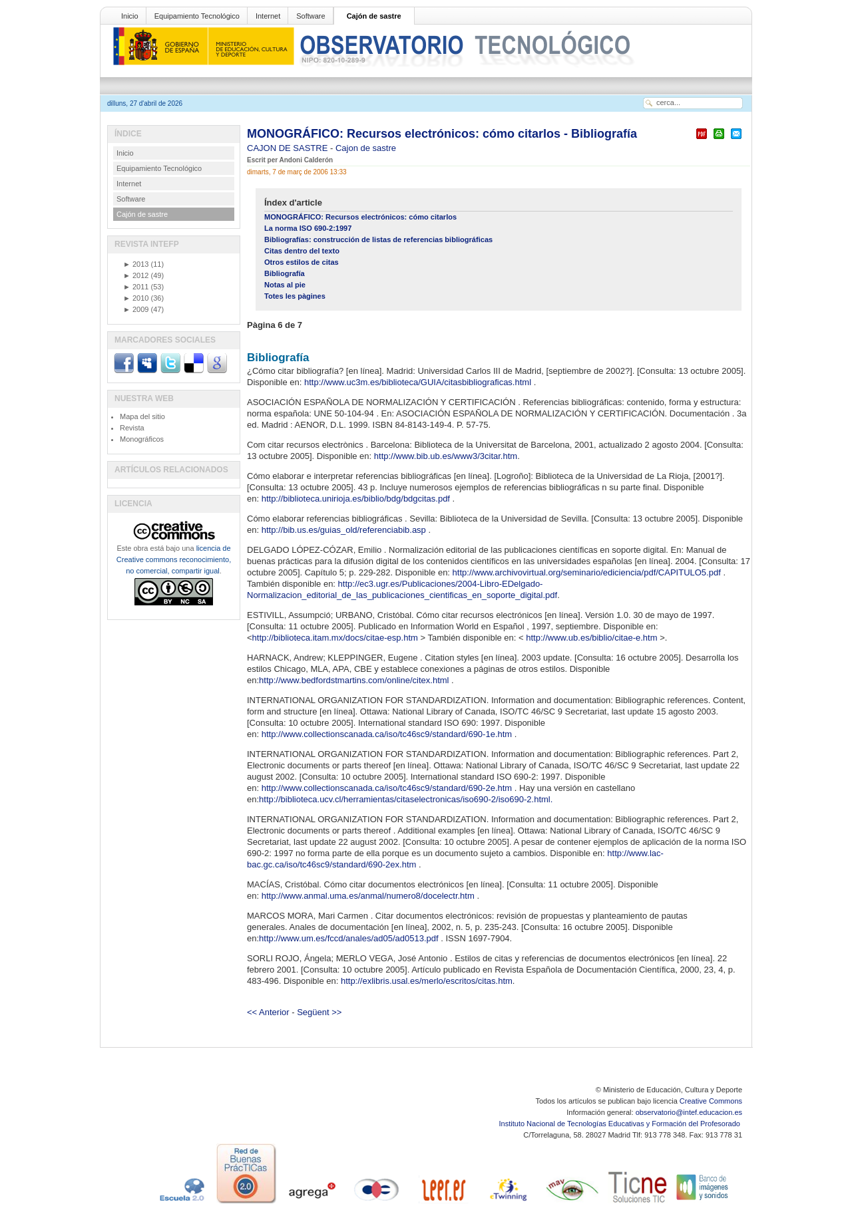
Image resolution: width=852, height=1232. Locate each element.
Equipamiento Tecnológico (197, 16)
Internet (268, 16)
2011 (135, 287)
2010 (135, 298)
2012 (135, 275)
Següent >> (319, 1012)
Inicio (129, 16)
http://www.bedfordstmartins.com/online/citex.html (355, 680)
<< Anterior (268, 1012)
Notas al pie (285, 285)
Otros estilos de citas (301, 262)
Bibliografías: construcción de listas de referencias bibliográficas (378, 239)
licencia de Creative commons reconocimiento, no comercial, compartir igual (173, 559)
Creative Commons (711, 1101)
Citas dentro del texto (301, 251)
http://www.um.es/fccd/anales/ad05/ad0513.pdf (350, 938)
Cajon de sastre (365, 148)
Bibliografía (284, 273)
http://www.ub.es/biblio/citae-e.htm (593, 638)
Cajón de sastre (374, 16)
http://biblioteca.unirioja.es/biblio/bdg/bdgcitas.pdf (357, 499)
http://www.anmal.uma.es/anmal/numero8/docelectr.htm (369, 896)
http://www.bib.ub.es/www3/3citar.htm (445, 456)
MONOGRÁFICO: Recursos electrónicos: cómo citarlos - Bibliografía (442, 133)
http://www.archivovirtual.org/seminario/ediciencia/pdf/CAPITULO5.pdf (588, 572)
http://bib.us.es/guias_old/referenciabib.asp (345, 530)
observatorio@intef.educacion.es (689, 1112)
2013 (135, 264)
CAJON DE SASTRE (288, 148)
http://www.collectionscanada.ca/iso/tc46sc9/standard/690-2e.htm (388, 788)
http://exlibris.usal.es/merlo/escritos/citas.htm (427, 981)
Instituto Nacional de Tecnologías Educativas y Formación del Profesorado (620, 1124)
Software (310, 16)
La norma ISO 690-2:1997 (307, 228)
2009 (135, 309)
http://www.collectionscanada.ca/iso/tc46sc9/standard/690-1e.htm (388, 734)
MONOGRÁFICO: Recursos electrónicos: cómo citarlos (360, 217)
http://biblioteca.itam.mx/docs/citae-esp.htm (336, 638)
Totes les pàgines (294, 296)
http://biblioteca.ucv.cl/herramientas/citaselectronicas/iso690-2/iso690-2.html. (405, 799)
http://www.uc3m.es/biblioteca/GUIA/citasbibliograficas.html (419, 382)
